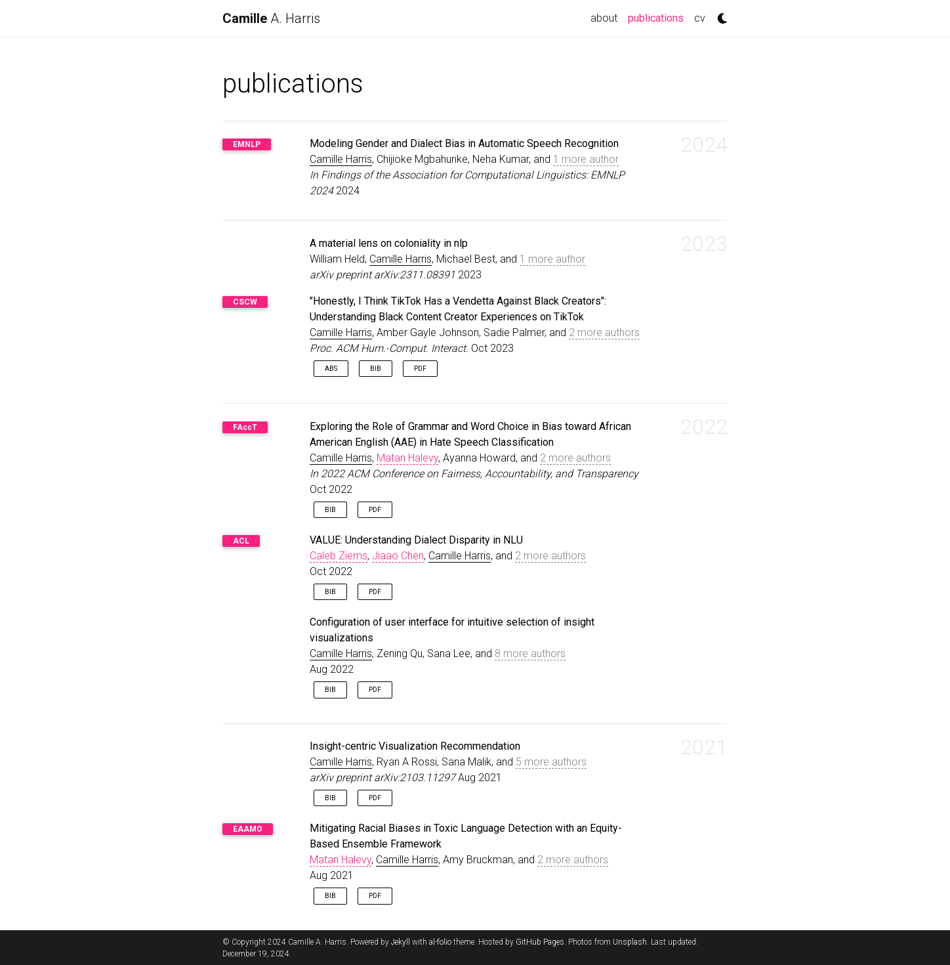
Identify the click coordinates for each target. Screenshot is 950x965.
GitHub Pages (540, 942)
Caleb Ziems (338, 555)
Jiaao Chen (398, 555)
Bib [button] (375, 368)
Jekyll (400, 942)
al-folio (440, 942)
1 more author (586, 159)
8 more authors (530, 653)
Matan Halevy (407, 458)
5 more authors (551, 762)
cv (699, 18)
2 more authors (604, 332)
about (603, 18)
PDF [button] (420, 368)
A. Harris (271, 18)
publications (658, 17)
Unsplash (630, 942)
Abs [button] (331, 368)
